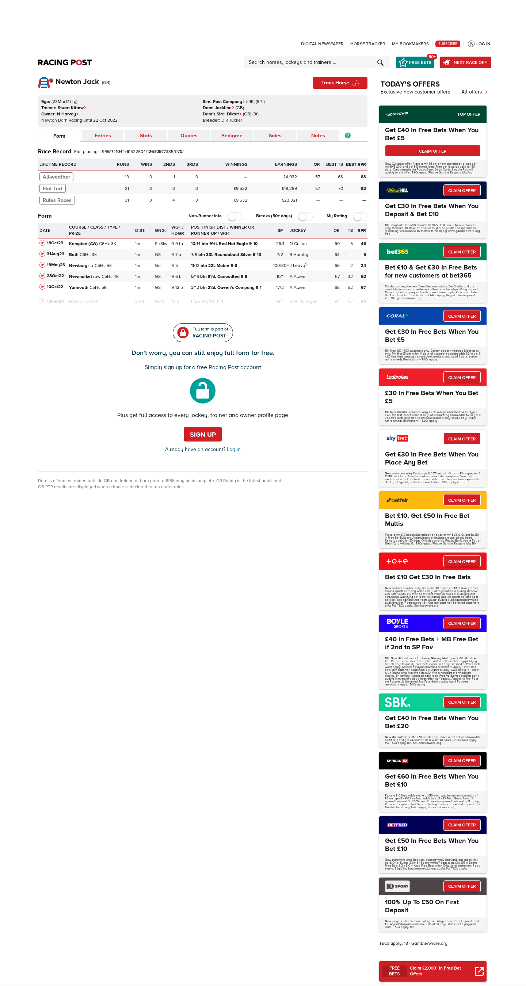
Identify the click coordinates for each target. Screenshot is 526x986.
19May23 (56, 265)
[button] (318, 62)
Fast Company (229, 101)
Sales (275, 136)
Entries (103, 136)
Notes (318, 136)
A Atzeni (298, 276)
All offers (474, 92)
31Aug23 (55, 254)
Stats (146, 136)
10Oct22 (55, 287)
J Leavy (297, 265)
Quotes (189, 136)
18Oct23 (55, 243)
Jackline (225, 108)
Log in (233, 449)
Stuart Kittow (72, 108)
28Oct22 (55, 276)
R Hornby (299, 254)
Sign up (203, 435)
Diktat (234, 114)
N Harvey (68, 114)
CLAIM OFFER (433, 151)
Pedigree (232, 136)
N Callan (298, 243)
